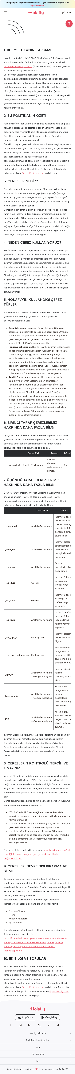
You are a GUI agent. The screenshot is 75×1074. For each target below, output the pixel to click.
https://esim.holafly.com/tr (18, 66)
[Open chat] (69, 23)
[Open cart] (63, 12)
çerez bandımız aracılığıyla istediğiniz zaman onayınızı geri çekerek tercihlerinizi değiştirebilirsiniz (37, 854)
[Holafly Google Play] (49, 1017)
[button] (6, 12)
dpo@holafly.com (59, 991)
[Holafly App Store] (25, 1017)
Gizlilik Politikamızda (32, 173)
